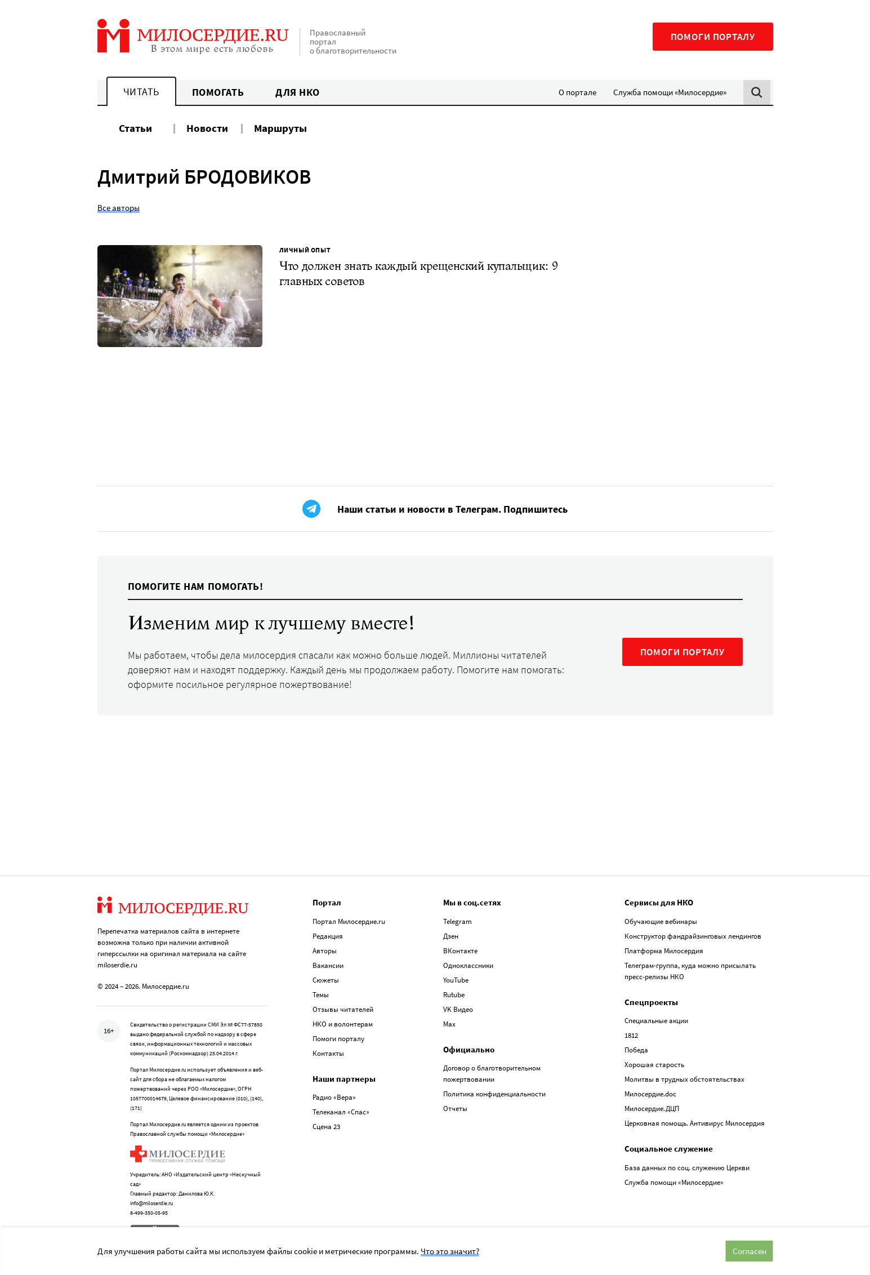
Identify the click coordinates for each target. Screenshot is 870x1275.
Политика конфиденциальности (494, 1090)
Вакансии (328, 961)
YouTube (456, 975)
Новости (207, 128)
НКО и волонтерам (343, 1019)
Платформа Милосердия (663, 946)
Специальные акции (656, 1016)
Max (449, 1019)
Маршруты (280, 128)
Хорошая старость (654, 1060)
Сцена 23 (326, 1122)
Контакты (328, 1049)
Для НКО (297, 92)
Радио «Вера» (334, 1093)
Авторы (325, 946)
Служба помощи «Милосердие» (669, 92)
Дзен (450, 931)
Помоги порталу (713, 36)
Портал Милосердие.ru (349, 917)
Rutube (454, 990)
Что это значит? (450, 1251)
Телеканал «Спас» (341, 1108)
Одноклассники (468, 961)
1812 (631, 1031)
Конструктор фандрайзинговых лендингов (692, 931)
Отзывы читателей (343, 1005)
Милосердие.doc (650, 1090)
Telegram (457, 917)
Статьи (135, 128)
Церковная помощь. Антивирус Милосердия (694, 1119)
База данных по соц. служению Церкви (686, 1163)
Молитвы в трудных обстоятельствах (684, 1075)
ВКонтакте (460, 946)
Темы (321, 990)
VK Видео (458, 1005)
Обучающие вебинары (660, 917)
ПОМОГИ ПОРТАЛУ (682, 660)
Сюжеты (326, 975)
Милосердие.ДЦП (651, 1104)
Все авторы (118, 207)
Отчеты (455, 1104)
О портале (577, 92)
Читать (141, 91)
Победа (636, 1046)
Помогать (218, 92)
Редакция (328, 931)
